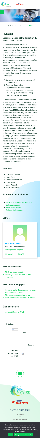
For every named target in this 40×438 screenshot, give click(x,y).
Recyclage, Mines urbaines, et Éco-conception (17, 276)
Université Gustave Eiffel (13, 312)
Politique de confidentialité (23, 435)
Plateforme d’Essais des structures (19, 202)
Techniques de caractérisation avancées (19, 297)
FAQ (20, 417)
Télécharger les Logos (20, 419)
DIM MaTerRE (20, 414)
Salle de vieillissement (14, 210)
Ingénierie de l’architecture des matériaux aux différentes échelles (19, 291)
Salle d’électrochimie (14, 208)
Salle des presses (13, 205)
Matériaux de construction (13, 272)
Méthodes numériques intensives (16, 295)
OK (10, 435)
